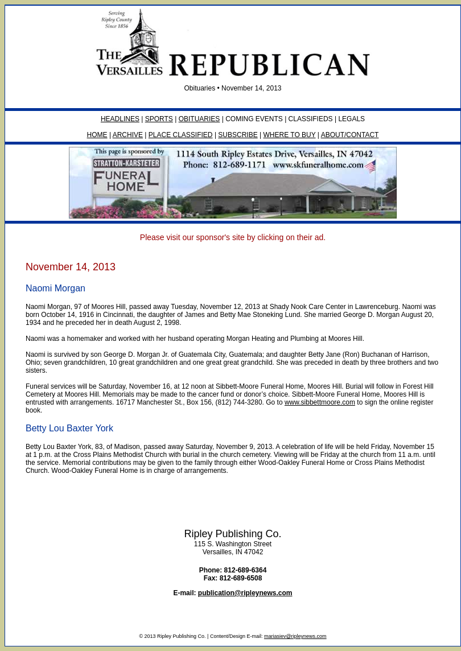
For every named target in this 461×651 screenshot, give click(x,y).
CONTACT (362, 135)
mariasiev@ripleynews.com (295, 636)
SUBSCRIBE (237, 135)
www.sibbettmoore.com (320, 402)
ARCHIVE (128, 135)
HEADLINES (120, 119)
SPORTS (159, 119)
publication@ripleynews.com (245, 593)
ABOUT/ (334, 135)
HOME (97, 135)
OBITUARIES (199, 119)
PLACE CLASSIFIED (181, 135)
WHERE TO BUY (290, 135)
